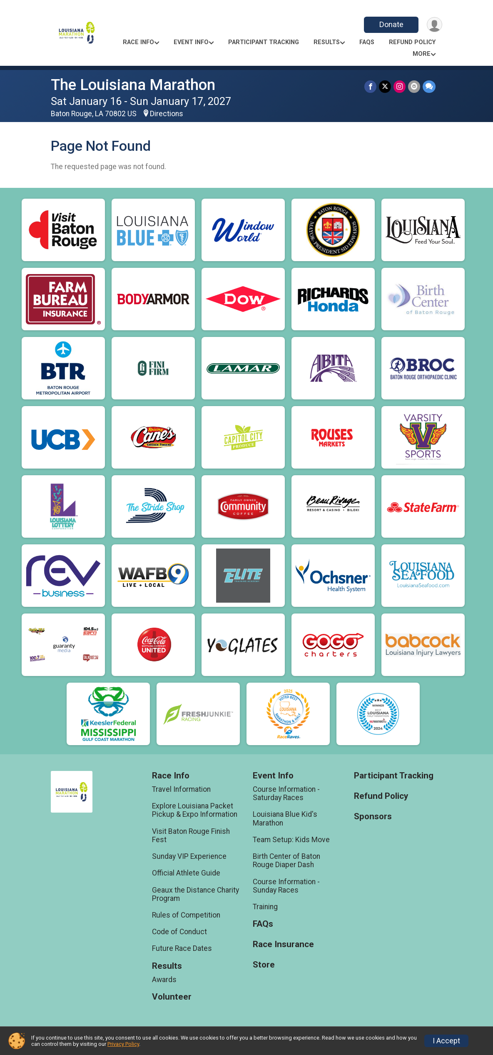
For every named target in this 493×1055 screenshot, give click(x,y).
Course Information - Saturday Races (286, 793)
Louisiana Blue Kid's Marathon (285, 818)
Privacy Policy (123, 1044)
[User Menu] (434, 24)
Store (264, 965)
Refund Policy (412, 42)
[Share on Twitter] (385, 86)
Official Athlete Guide (186, 873)
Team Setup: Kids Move (291, 840)
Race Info (138, 42)
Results (327, 42)
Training (265, 907)
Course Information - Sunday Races (286, 886)
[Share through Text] (429, 86)
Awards (164, 979)
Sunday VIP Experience (189, 856)
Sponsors (373, 816)
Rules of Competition (186, 915)
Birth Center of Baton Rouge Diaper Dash (286, 860)
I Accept (446, 1041)
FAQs (366, 42)
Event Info (191, 42)
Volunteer (172, 997)
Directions (166, 114)
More (422, 53)
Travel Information (181, 789)
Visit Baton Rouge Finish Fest (191, 835)
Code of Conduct (179, 932)
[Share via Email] (414, 86)
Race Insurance (283, 944)
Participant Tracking (263, 42)
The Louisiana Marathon (133, 85)
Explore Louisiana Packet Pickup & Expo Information (194, 810)
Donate (391, 24)
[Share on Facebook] (370, 86)
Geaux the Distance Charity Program (195, 894)
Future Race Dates (182, 948)
